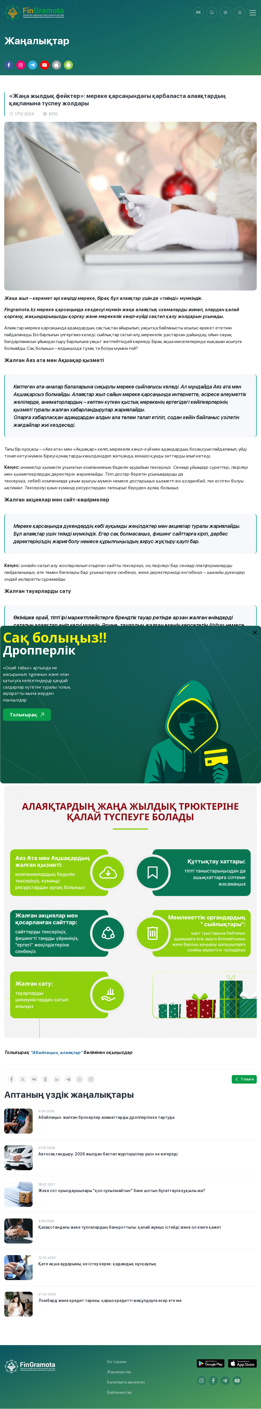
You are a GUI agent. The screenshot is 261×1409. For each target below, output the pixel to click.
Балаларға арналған (126, 1382)
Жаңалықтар (119, 1372)
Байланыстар (119, 1392)
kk (197, 13)
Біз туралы (116, 1362)
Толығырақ (27, 715)
